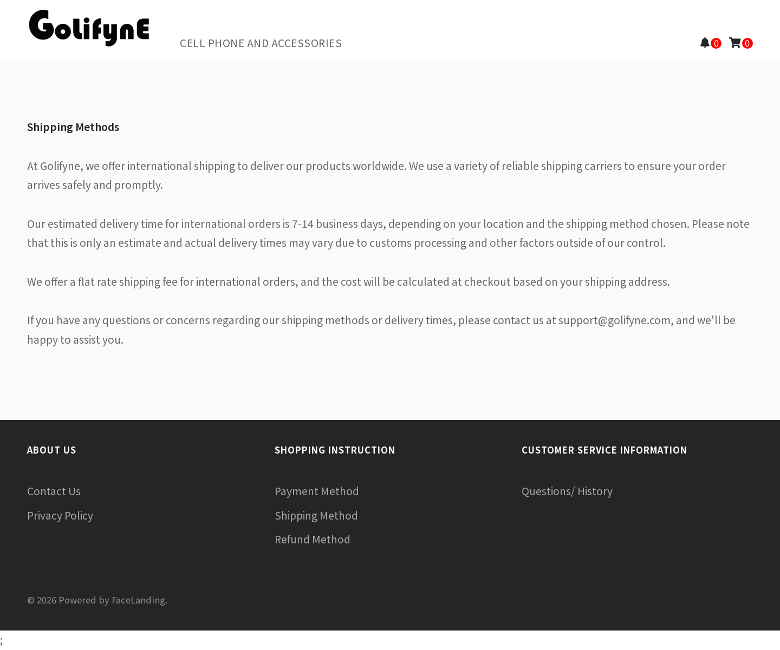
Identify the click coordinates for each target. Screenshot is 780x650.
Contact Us (54, 490)
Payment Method (317, 490)
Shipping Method (316, 515)
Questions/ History (567, 490)
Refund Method (312, 539)
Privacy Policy (60, 515)
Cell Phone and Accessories (261, 42)
